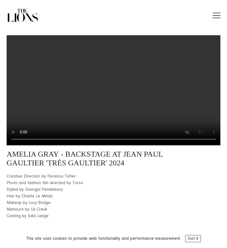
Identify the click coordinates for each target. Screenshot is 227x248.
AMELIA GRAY (33, 154)
